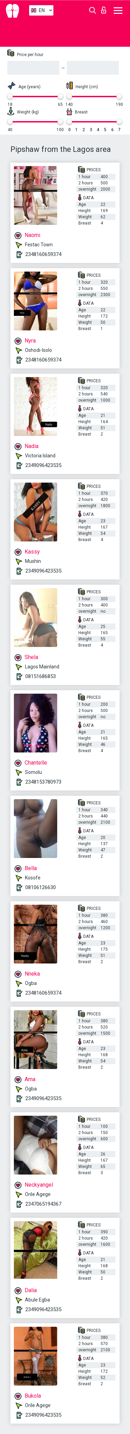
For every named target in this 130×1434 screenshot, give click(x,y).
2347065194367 (43, 1204)
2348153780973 (43, 782)
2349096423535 (43, 465)
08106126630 (40, 887)
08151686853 (40, 676)
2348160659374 (43, 254)
